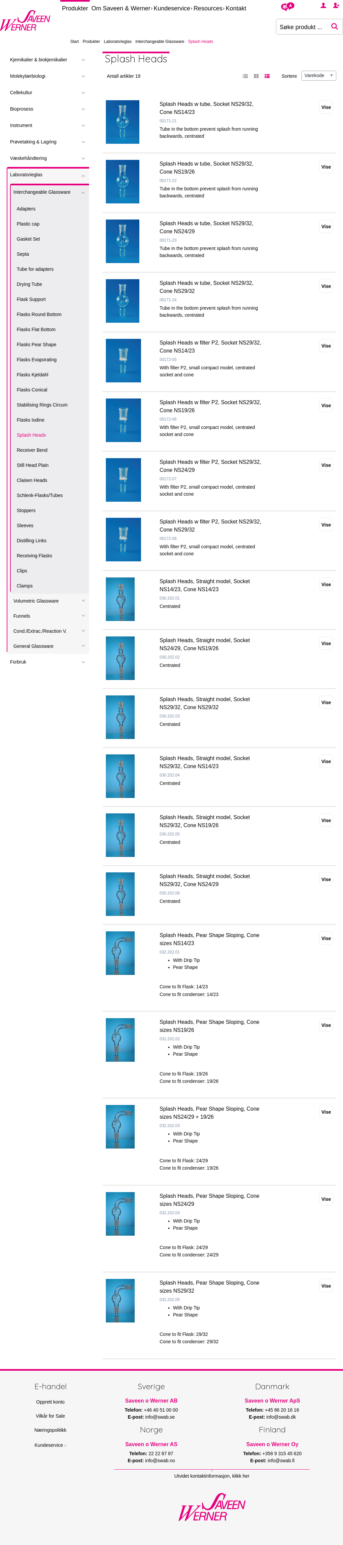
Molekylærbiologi (27, 76)
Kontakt (236, 8)
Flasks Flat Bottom (36, 329)
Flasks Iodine (30, 420)
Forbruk (18, 662)
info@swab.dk (281, 1417)
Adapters (26, 208)
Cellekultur (21, 92)
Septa (23, 254)
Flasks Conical (32, 389)
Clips (22, 570)
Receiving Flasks (34, 555)
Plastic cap (28, 224)
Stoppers (26, 510)
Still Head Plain (33, 465)
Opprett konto (50, 1402)
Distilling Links (32, 540)
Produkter (75, 8)
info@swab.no (160, 1460)
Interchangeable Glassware (159, 41)
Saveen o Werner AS (151, 1444)
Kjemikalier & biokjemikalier (38, 59)
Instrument (21, 125)
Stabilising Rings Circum (42, 405)
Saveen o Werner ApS (272, 1401)
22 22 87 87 (160, 1453)
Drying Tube (29, 284)
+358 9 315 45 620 (281, 1453)
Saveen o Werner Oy (272, 1444)
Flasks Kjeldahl (32, 374)
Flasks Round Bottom (39, 314)
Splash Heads (31, 435)
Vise (326, 107)
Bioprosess (21, 109)
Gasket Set (28, 239)
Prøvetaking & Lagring (33, 141)
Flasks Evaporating (37, 359)
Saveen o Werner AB (151, 1401)
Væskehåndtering (28, 158)
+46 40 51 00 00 (161, 1410)
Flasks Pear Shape (36, 344)
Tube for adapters (35, 269)
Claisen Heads (32, 480)
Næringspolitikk (51, 1430)
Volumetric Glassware (36, 601)
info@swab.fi (281, 1460)
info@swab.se (160, 1417)
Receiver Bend (32, 450)
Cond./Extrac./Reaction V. (40, 631)
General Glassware (33, 646)
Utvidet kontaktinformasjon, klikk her (211, 1476)
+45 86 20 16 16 (282, 1410)
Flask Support (31, 299)
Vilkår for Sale (50, 1416)
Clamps (24, 586)
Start (74, 41)
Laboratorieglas (118, 41)
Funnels (21, 616)
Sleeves (25, 525)
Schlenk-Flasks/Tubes (40, 495)
